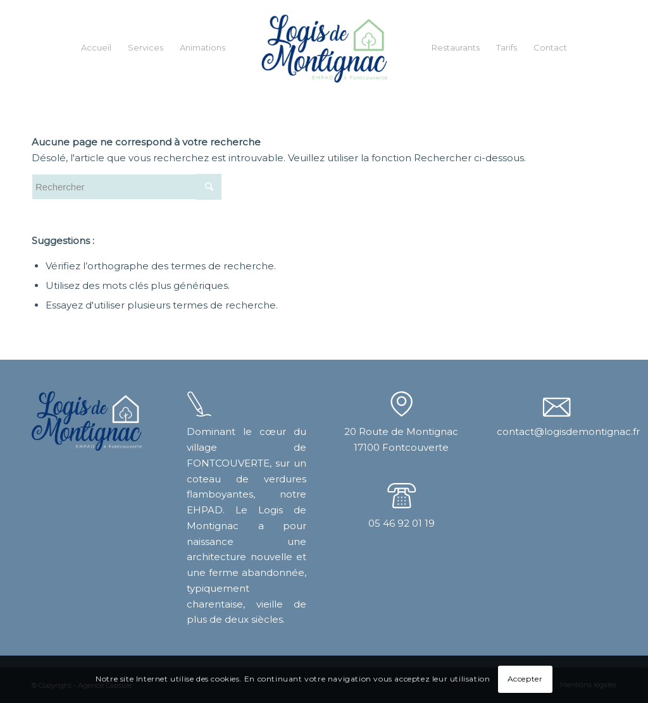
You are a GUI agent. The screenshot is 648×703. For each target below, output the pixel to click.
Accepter (525, 678)
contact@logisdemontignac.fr (568, 431)
